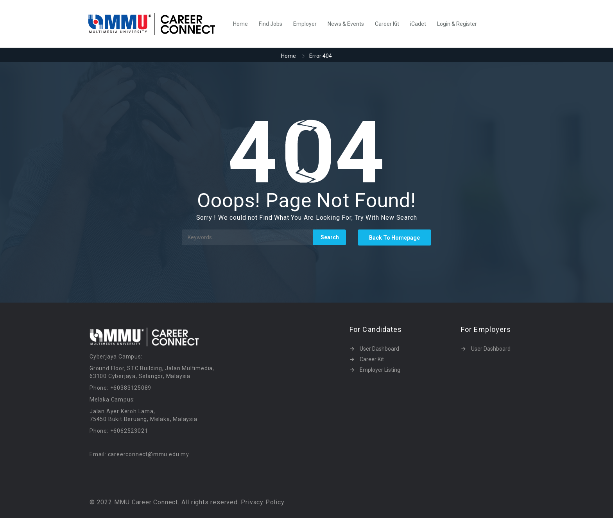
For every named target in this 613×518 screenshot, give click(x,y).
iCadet (418, 24)
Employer (305, 24)
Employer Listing (380, 370)
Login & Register (457, 24)
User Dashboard (379, 349)
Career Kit (387, 24)
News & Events (346, 24)
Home (240, 24)
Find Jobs (270, 24)
